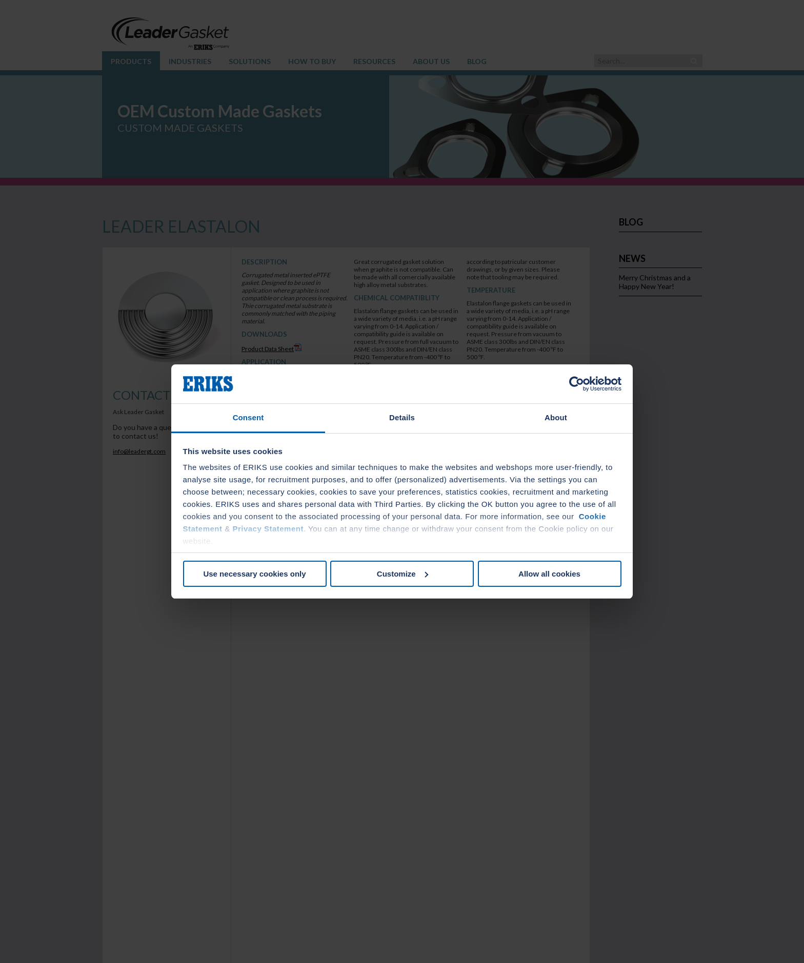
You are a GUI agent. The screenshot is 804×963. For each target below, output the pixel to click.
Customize (402, 573)
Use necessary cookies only (254, 573)
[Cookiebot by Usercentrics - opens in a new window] (576, 384)
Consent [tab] (248, 417)
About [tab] (556, 417)
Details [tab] (402, 417)
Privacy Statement (268, 528)
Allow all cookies (549, 573)
